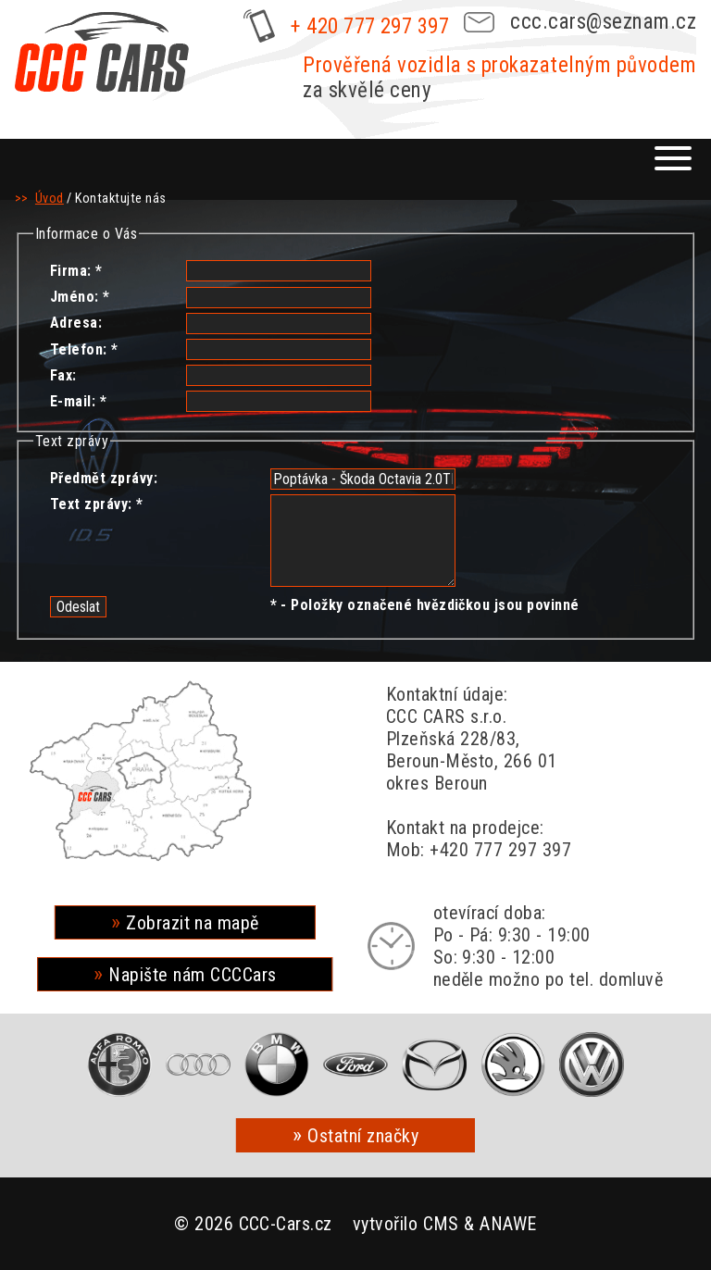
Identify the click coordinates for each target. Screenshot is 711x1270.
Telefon (76, 349)
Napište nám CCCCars (192, 975)
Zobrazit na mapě (192, 923)
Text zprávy (89, 504)
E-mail (71, 401)
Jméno (72, 296)
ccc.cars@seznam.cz (603, 21)
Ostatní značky (362, 1136)
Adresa (74, 322)
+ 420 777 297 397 (370, 26)
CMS (441, 1224)
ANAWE (508, 1224)
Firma (68, 271)
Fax (61, 375)
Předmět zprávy (102, 478)
